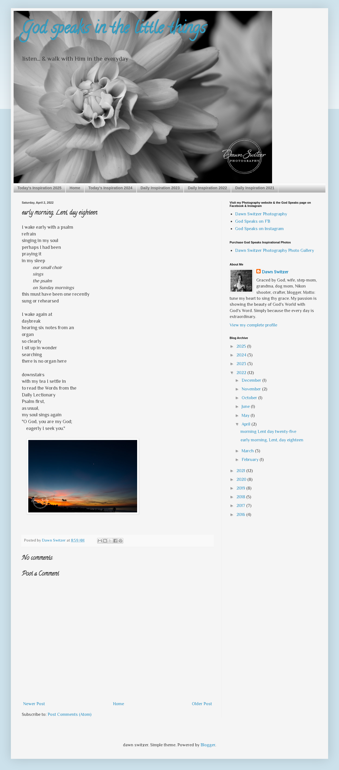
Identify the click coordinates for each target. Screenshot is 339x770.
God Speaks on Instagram (259, 228)
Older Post (202, 703)
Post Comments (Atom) (69, 714)
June (246, 406)
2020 (241, 479)
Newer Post (34, 703)
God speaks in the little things (114, 29)
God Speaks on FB (252, 221)
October (250, 397)
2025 (241, 346)
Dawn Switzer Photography (261, 214)
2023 (241, 363)
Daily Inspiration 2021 (254, 188)
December (252, 380)
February (251, 459)
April (246, 424)
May (246, 415)
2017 (241, 505)
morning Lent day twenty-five (268, 431)
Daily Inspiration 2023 (160, 188)
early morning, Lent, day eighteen (272, 440)
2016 (241, 514)
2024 (241, 355)
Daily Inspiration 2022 (207, 188)
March (248, 450)
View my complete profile (253, 325)
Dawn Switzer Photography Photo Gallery (274, 250)
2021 (241, 470)
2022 (241, 372)
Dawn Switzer (275, 272)
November (252, 389)
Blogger (208, 744)
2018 (241, 496)
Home (75, 188)
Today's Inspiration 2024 (110, 188)
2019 (241, 488)
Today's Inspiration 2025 (39, 188)
